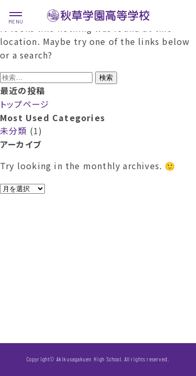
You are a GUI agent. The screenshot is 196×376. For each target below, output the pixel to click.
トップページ (24, 104)
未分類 (13, 130)
